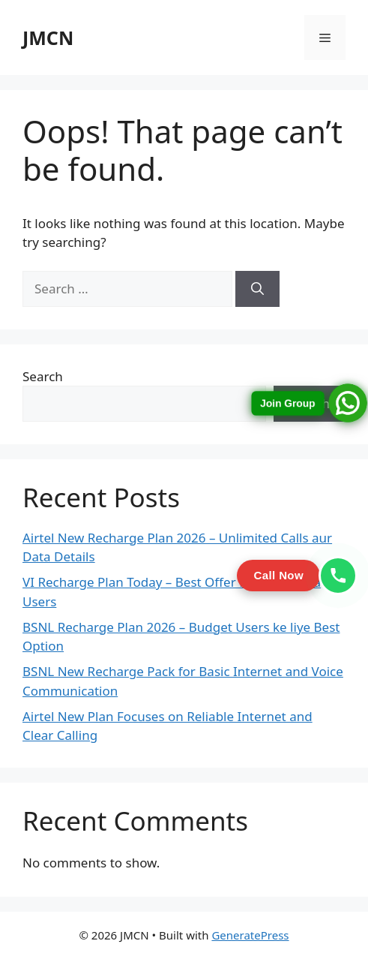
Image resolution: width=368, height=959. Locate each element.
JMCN (47, 37)
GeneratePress (250, 934)
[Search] (257, 289)
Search (42, 376)
